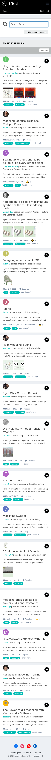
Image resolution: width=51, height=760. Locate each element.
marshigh (7, 606)
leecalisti (6, 127)
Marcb (5, 642)
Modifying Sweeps (15, 515)
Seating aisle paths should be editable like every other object (23, 161)
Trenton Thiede (10, 73)
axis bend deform (14, 480)
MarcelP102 (8, 212)
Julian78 (6, 264)
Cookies (37, 752)
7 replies (30, 461)
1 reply (24, 240)
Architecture (33, 435)
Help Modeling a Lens (17, 344)
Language (15, 752)
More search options (36, 32)
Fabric (7, 308)
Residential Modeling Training (21, 674)
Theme (27, 752)
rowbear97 (8, 555)
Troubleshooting (36, 484)
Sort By (44, 50)
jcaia (5, 678)
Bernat (6, 312)
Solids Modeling (34, 264)
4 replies (28, 140)
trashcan (6, 348)
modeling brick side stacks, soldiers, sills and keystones (20, 601)
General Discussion (35, 127)
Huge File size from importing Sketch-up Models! (22, 67)
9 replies (28, 101)
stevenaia (7, 435)
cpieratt (6, 519)
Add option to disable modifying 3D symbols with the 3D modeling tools (25, 205)
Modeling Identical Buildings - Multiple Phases (22, 122)
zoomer (6, 717)
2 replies (24, 289)
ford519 (6, 484)
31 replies (30, 325)
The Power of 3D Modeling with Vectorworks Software (23, 711)
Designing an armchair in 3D (21, 260)
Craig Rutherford (10, 166)
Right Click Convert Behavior (21, 393)
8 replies (23, 655)
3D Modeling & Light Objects (21, 551)
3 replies (25, 690)
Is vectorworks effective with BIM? (25, 639)
